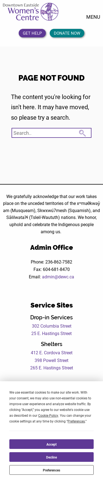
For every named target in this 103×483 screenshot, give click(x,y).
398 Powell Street (51, 360)
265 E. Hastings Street (51, 368)
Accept (51, 444)
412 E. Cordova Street (52, 352)
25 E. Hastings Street (51, 333)
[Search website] (51, 133)
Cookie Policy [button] (48, 415)
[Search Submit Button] (82, 132)
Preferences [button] (76, 421)
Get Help (32, 33)
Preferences (51, 470)
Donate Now (67, 33)
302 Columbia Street (51, 326)
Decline (51, 457)
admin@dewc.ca (58, 276)
